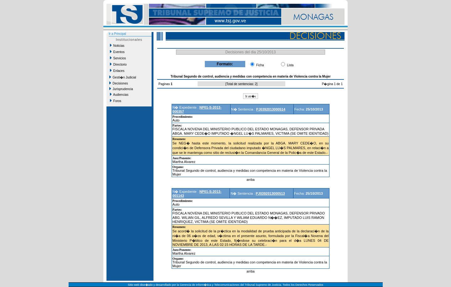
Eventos (117, 52)
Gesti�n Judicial (122, 77)
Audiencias (119, 94)
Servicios (118, 58)
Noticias (117, 45)
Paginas (164, 84)
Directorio (118, 64)
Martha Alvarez (184, 162)
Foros (115, 101)
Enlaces (117, 71)
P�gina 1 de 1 (332, 84)
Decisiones (118, 83)
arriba (250, 179)
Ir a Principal (117, 33)
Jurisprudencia (121, 89)
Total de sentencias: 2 (241, 84)
